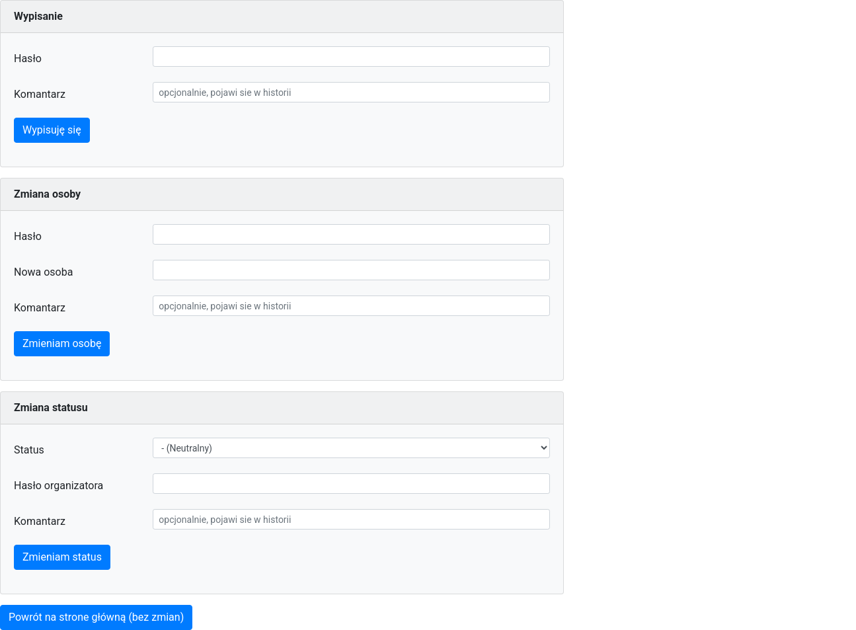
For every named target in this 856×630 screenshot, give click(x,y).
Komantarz (39, 94)
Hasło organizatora (58, 485)
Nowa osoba (43, 272)
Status (29, 450)
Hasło (28, 58)
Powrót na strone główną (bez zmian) (96, 617)
